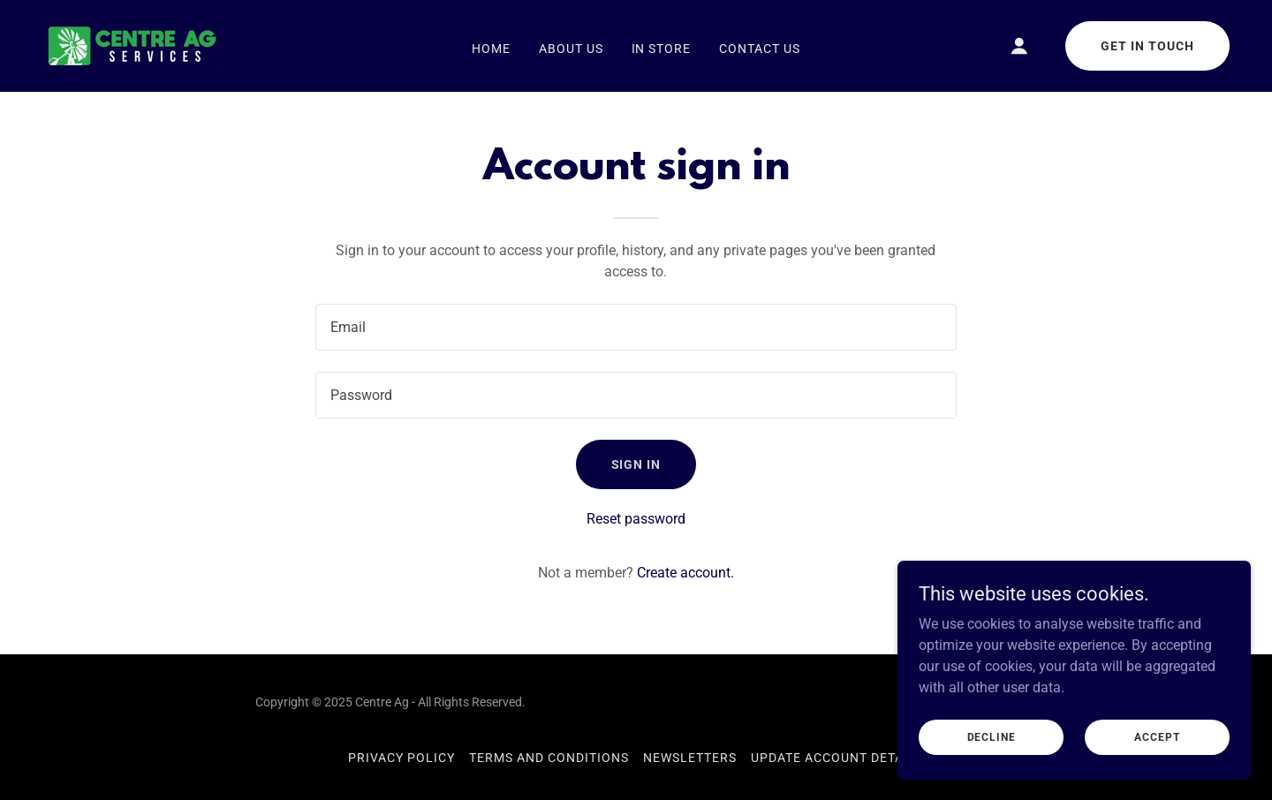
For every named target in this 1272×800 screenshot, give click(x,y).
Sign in (636, 464)
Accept (1156, 736)
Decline (991, 736)
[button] (1019, 46)
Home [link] (491, 49)
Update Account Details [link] (837, 758)
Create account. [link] (685, 572)
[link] (132, 44)
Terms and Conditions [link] (549, 758)
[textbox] (635, 327)
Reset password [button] (636, 518)
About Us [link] (571, 49)
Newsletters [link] (690, 758)
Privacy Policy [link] (401, 758)
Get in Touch (1147, 46)
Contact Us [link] (759, 49)
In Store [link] (662, 49)
